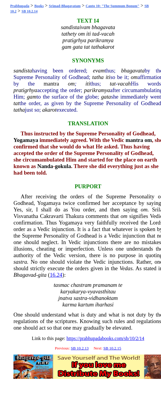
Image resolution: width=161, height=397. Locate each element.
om (134, 77)
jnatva (65, 298)
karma (69, 304)
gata (106, 97)
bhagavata (133, 70)
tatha (97, 77)
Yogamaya (25, 140)
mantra (51, 83)
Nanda (45, 166)
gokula (63, 166)
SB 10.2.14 (29, 11)
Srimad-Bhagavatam (65, 6)
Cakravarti (52, 216)
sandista (22, 70)
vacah (124, 83)
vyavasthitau (102, 291)
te (120, 285)
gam (31, 97)
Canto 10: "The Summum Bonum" (112, 6)
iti (108, 77)
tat (113, 83)
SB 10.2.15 (112, 348)
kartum (86, 304)
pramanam (105, 285)
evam (99, 70)
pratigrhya (25, 90)
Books (39, 6)
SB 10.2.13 (80, 348)
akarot (49, 110)
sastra (20, 262)
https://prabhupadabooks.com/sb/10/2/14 (105, 338)
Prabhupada (19, 6)
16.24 (56, 275)
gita (42, 275)
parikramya (97, 90)
